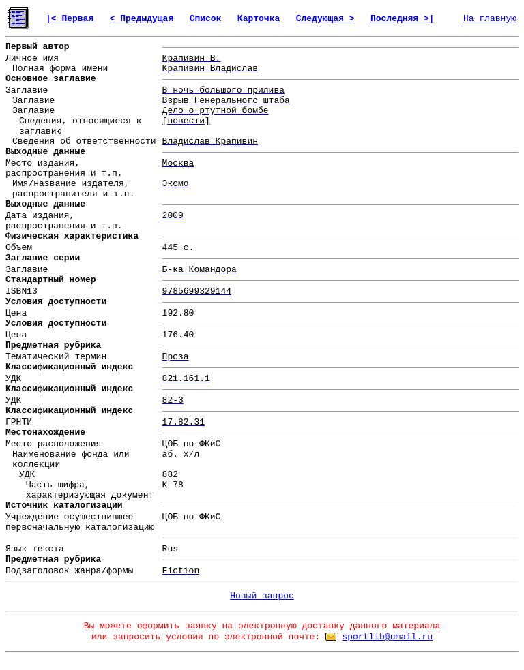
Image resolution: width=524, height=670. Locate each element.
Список (206, 19)
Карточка (258, 19)
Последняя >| (402, 19)
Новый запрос (262, 596)
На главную (489, 19)
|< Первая (69, 19)
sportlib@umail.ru (387, 637)
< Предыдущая (142, 19)
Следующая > (325, 19)
